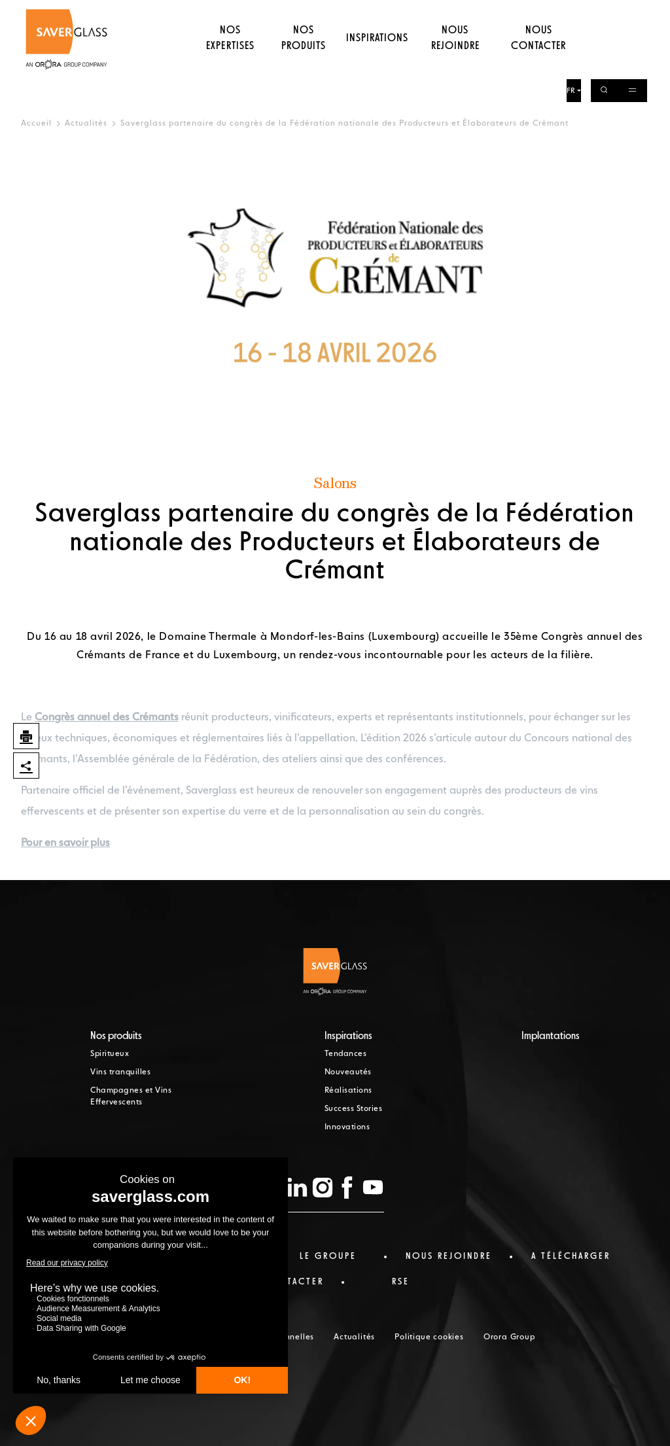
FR (573, 12)
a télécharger (570, 1256)
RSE (447, 11)
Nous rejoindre (455, 62)
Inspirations (377, 62)
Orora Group (509, 1337)
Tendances (346, 1054)
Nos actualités (397, 11)
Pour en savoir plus (65, 843)
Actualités (86, 124)
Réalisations (348, 1091)
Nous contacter (539, 62)
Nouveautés (348, 1072)
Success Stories (354, 1109)
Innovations (347, 1127)
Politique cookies (429, 1337)
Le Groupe (337, 11)
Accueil (36, 124)
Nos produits (303, 62)
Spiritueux (109, 1054)
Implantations (550, 1036)
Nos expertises (229, 62)
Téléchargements (500, 11)
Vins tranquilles (120, 1072)
